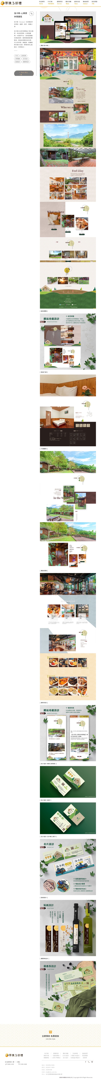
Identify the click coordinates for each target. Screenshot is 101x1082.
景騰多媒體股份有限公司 (65, 1077)
